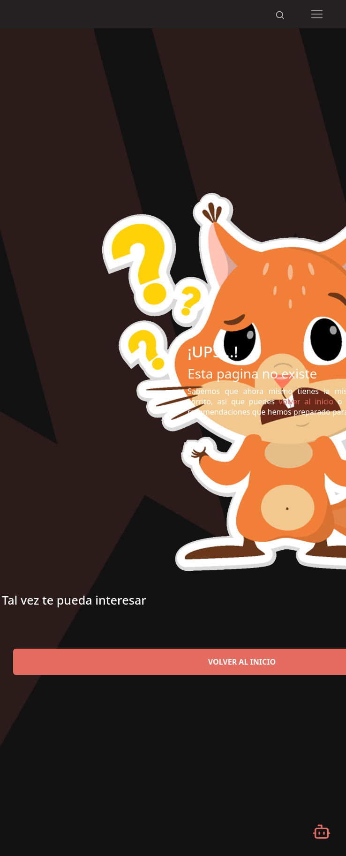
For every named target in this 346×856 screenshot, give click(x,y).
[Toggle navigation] (317, 14)
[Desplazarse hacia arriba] (279, 0)
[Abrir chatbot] (322, 832)
